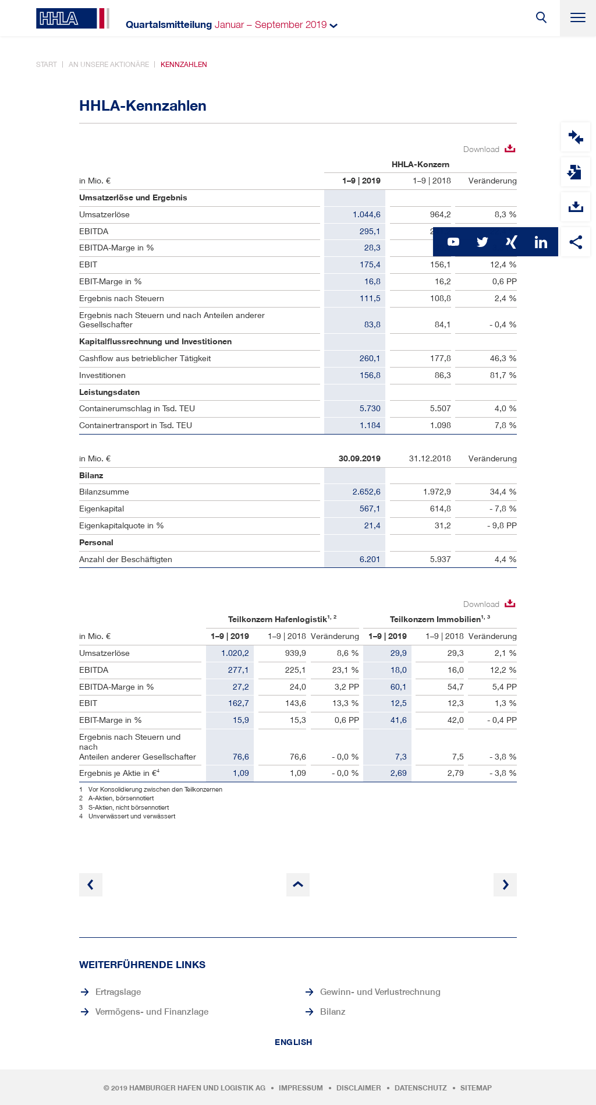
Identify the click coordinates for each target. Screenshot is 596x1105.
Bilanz (333, 1011)
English (294, 1042)
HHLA (72, 18)
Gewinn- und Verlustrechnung (380, 991)
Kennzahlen (184, 64)
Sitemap (476, 1088)
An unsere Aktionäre (109, 64)
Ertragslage (118, 991)
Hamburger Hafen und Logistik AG (197, 1088)
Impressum (301, 1088)
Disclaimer (358, 1088)
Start (46, 64)
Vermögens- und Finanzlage (151, 1011)
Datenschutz (421, 1088)
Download (481, 149)
